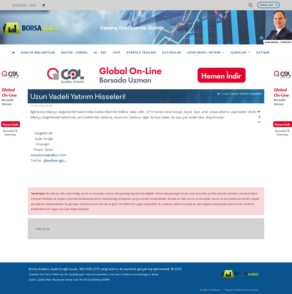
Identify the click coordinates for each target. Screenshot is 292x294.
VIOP (116, 52)
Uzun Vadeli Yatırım (204, 52)
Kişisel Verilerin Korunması (241, 290)
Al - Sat (100, 52)
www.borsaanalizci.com (48, 155)
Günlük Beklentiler (38, 52)
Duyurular (171, 52)
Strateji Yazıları (141, 52)
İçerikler (238, 52)
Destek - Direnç (74, 52)
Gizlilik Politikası (210, 290)
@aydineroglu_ (55, 160)
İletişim (262, 52)
